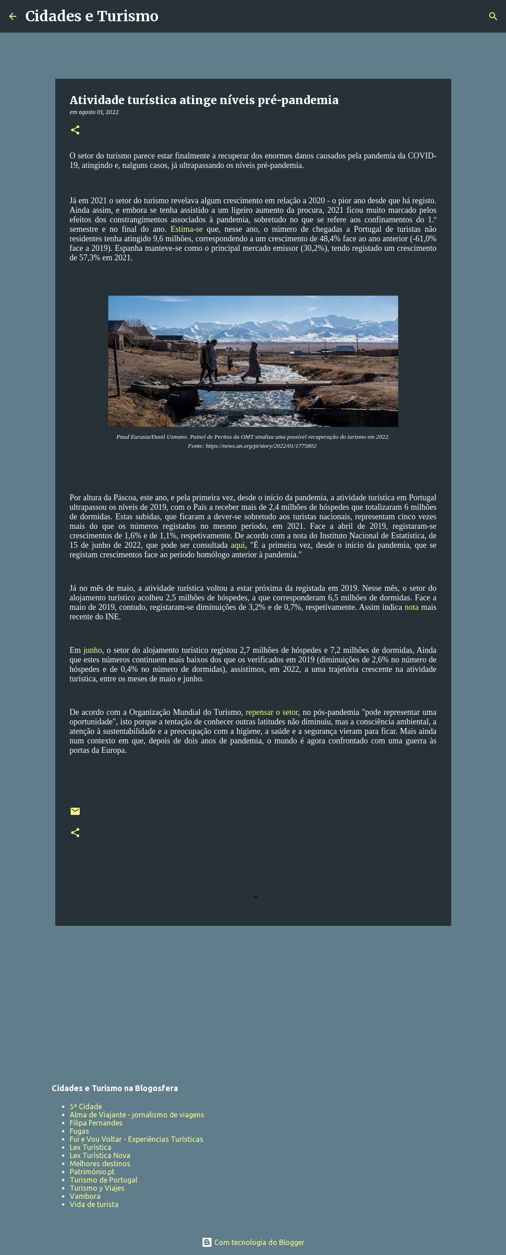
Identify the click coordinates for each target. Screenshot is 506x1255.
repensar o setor (272, 712)
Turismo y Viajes (97, 1188)
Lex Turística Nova (100, 1155)
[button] (75, 131)
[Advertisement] (253, 1002)
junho (92, 650)
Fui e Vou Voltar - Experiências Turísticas (136, 1139)
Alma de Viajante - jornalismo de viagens (137, 1115)
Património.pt (92, 1172)
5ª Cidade (86, 1106)
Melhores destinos (100, 1163)
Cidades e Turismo (92, 16)
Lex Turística (90, 1147)
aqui (238, 545)
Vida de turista (94, 1204)
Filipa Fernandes (96, 1123)
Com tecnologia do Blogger (253, 1242)
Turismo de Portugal (103, 1180)
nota (413, 607)
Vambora (85, 1196)
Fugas (79, 1131)
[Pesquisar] (171, 16)
